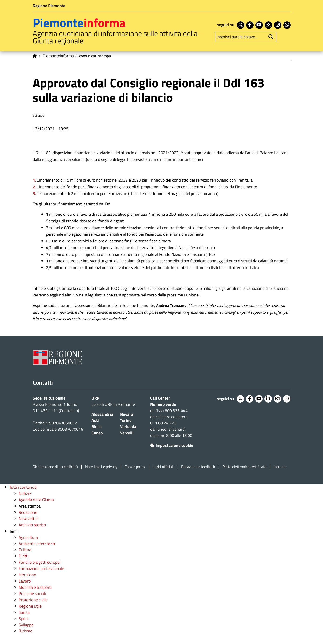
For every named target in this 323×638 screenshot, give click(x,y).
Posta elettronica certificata (244, 467)
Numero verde (163, 404)
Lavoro (25, 581)
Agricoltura (28, 537)
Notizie (25, 493)
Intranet (280, 467)
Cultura (25, 550)
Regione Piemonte (49, 6)
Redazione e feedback (198, 467)
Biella (96, 426)
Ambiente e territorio (37, 543)
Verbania (128, 426)
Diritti (23, 556)
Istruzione (27, 575)
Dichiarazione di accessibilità (55, 467)
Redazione (28, 512)
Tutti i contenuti (23, 487)
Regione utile (30, 606)
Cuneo (97, 433)
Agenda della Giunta (36, 500)
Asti (95, 420)
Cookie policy (135, 467)
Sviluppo (26, 625)
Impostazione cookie (171, 445)
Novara (126, 414)
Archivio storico (32, 525)
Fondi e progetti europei (39, 562)
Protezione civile (33, 600)
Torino (126, 420)
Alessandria (102, 414)
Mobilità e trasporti (35, 587)
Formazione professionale (41, 568)
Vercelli (127, 433)
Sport (23, 618)
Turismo (26, 631)
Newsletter (28, 518)
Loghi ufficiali (163, 467)
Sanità (24, 612)
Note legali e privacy (101, 467)
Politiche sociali (32, 593)
